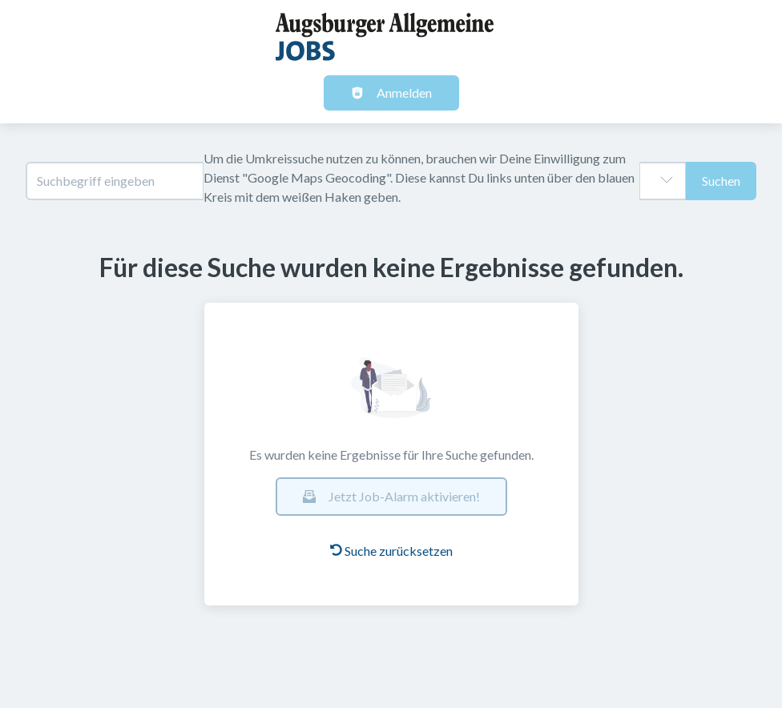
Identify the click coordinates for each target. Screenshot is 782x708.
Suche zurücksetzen (391, 550)
